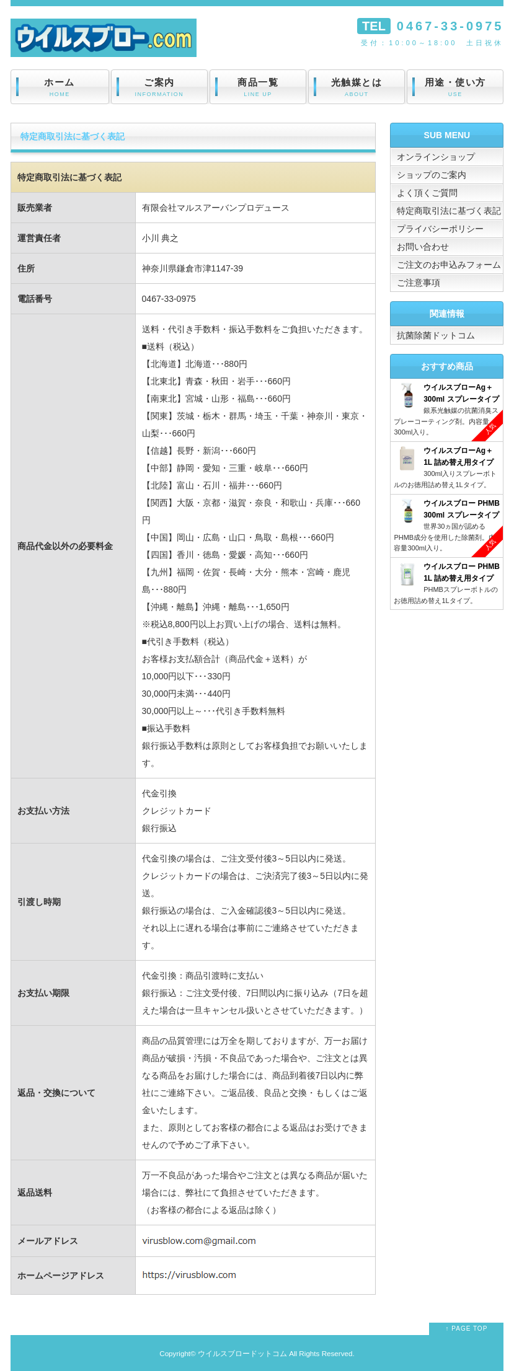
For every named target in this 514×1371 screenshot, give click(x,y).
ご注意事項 (418, 283)
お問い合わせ (423, 247)
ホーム (60, 88)
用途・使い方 (455, 88)
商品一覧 (258, 88)
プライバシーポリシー (440, 229)
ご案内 (159, 88)
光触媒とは (356, 88)
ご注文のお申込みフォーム (449, 265)
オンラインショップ (436, 157)
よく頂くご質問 (427, 193)
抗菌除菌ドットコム (436, 335)
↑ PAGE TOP (467, 1328)
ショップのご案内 (431, 175)
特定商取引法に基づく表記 (449, 211)
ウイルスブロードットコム (242, 1353)
